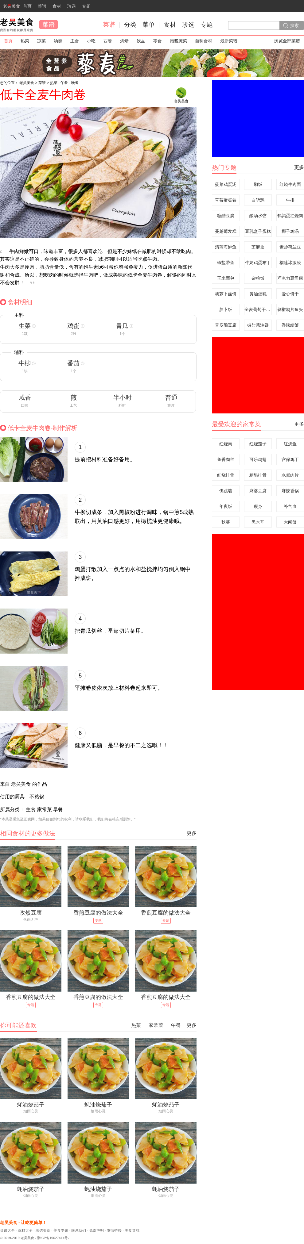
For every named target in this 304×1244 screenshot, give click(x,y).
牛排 (290, 200)
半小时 (122, 397)
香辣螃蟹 (290, 325)
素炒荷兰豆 (290, 246)
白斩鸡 (257, 200)
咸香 (25, 397)
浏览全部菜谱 (287, 40)
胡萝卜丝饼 (225, 293)
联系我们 (78, 1230)
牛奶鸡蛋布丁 (258, 262)
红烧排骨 (225, 475)
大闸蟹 (290, 522)
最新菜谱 (228, 40)
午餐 (64, 83)
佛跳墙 (225, 490)
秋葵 (225, 522)
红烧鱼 (290, 443)
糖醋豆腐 (225, 215)
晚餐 (75, 83)
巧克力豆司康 (290, 278)
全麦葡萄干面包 (258, 309)
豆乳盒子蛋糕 (258, 231)
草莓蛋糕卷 (225, 200)
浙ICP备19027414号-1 (54, 1238)
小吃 (91, 40)
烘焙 (124, 40)
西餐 (107, 40)
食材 (57, 6)
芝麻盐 (257, 246)
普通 (171, 397)
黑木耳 (257, 522)
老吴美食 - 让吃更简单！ (23, 1222)
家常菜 (156, 1025)
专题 (86, 6)
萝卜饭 (225, 309)
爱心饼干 (290, 293)
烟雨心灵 (30, 1111)
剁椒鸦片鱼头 (290, 309)
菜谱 (42, 6)
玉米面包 (225, 278)
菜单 (148, 24)
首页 (16, 8)
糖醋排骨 (258, 475)
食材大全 (25, 1230)
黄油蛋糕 (258, 293)
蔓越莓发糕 (225, 231)
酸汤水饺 (258, 215)
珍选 (71, 6)
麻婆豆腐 (258, 490)
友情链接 (114, 1230)
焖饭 (258, 184)
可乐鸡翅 (258, 459)
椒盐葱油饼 (258, 325)
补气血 (290, 506)
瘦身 (258, 506)
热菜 (25, 40)
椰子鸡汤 (290, 231)
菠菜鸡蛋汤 (225, 184)
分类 (130, 24)
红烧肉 (225, 443)
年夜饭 (225, 506)
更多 (192, 833)
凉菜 (41, 40)
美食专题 (60, 1230)
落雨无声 (30, 919)
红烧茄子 (258, 443)
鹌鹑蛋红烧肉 (290, 215)
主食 (74, 40)
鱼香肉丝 (225, 459)
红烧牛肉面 (290, 184)
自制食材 (203, 40)
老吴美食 (16, 24)
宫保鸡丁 (290, 459)
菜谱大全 (7, 1230)
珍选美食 (43, 1230)
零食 (157, 40)
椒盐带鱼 (225, 262)
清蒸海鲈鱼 (225, 246)
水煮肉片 (290, 475)
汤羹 (58, 40)
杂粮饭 (257, 278)
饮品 (141, 40)
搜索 (294, 25)
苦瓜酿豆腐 (225, 325)
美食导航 (132, 1230)
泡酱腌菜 (178, 40)
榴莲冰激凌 (290, 262)
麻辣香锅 (290, 490)
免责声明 (96, 1230)
